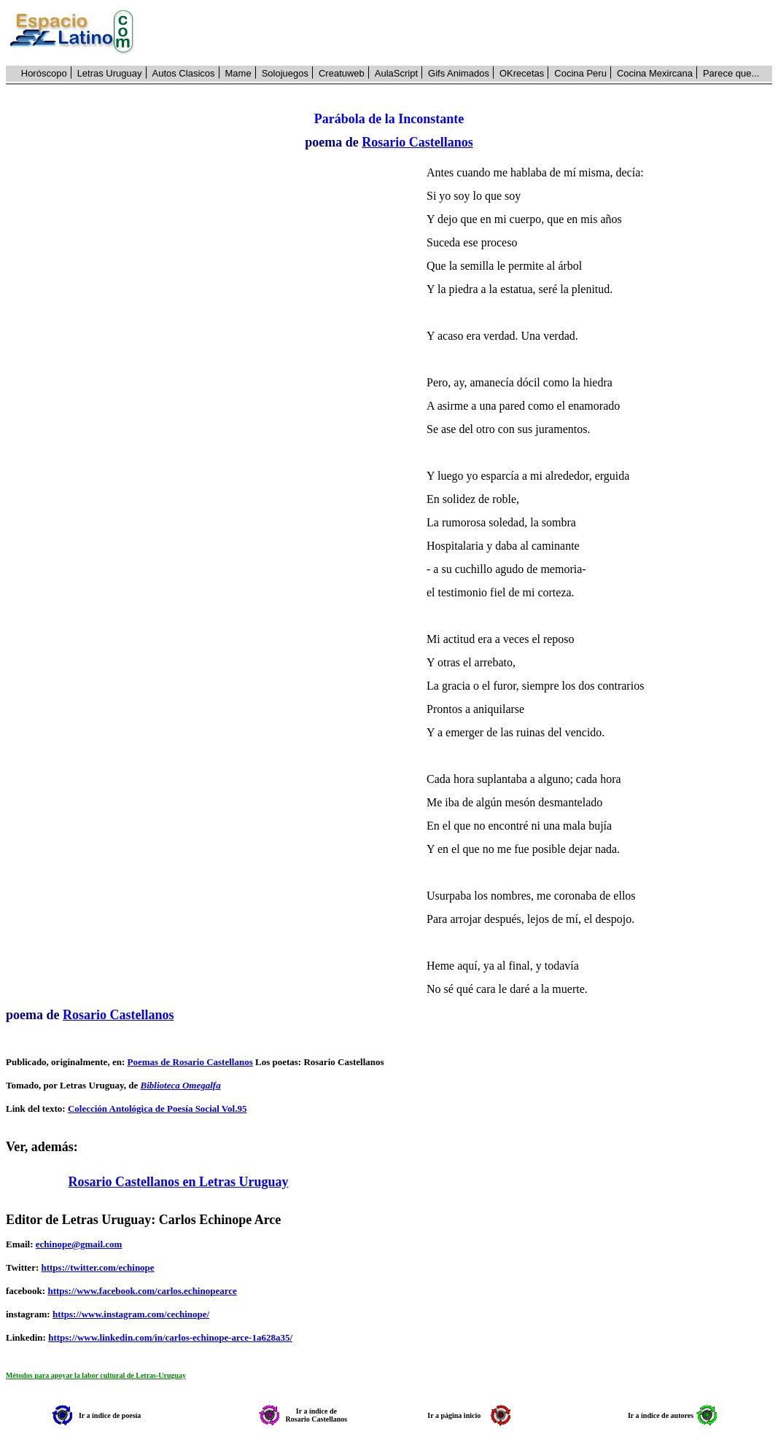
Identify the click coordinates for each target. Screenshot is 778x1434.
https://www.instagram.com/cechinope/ (130, 1314)
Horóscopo (44, 73)
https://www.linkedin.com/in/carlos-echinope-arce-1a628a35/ (170, 1337)
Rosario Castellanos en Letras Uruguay (179, 1181)
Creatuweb (342, 73)
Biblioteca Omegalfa (181, 1085)
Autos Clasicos (183, 73)
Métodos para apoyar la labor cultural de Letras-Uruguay (96, 1375)
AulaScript (396, 73)
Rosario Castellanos (417, 142)
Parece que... (731, 73)
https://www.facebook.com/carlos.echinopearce (141, 1290)
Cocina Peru (580, 73)
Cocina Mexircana (655, 73)
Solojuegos (285, 73)
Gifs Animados (458, 73)
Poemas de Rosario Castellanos (189, 1061)
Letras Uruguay (109, 73)
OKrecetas (521, 73)
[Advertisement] (461, 33)
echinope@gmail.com (79, 1244)
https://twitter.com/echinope (97, 1267)
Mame (238, 73)
